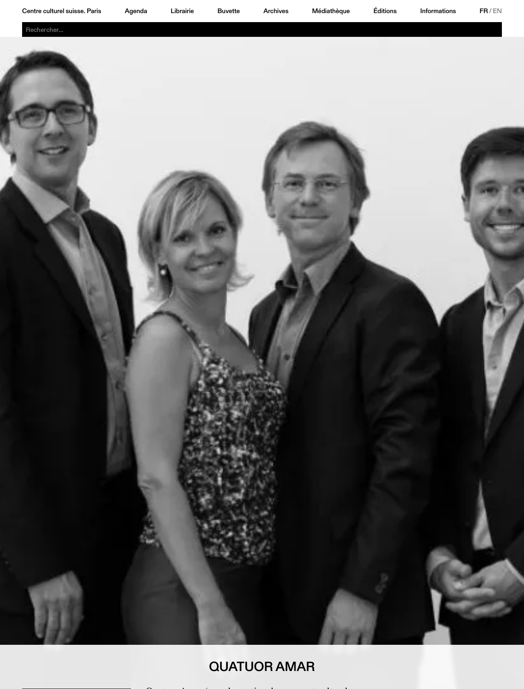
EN (497, 11)
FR (483, 11)
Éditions (385, 11)
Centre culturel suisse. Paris (61, 11)
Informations (438, 11)
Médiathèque (331, 11)
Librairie (182, 11)
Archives (275, 11)
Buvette (228, 11)
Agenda (136, 11)
